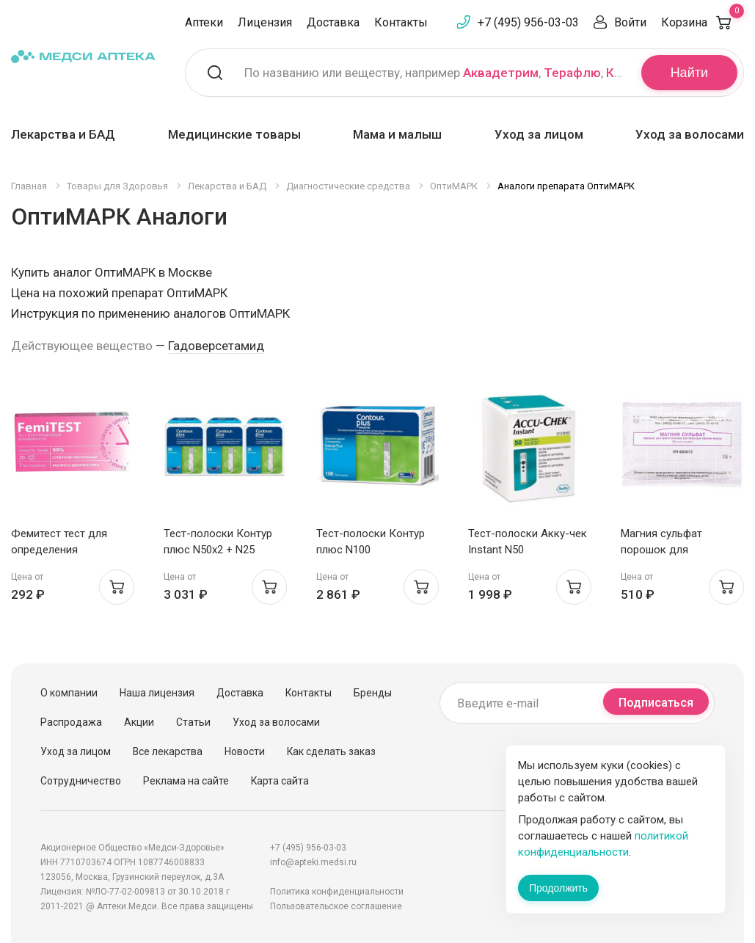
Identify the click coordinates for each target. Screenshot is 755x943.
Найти (689, 72)
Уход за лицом (539, 134)
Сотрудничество (80, 781)
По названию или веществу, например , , (433, 72)
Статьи (193, 722)
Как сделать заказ (331, 751)
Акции (139, 722)
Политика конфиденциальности (337, 891)
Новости (245, 751)
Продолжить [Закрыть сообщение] (558, 888)
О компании (69, 693)
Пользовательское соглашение (336, 906)
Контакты (401, 22)
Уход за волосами (689, 134)
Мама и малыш (397, 134)
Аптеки (204, 22)
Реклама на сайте (186, 781)
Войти (630, 22)
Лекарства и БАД (63, 134)
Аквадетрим (501, 72)
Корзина (702, 22)
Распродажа (71, 722)
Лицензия (265, 22)
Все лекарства (168, 751)
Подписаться (656, 703)
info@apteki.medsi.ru (313, 862)
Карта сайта (280, 781)
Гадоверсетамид (216, 345)
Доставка (333, 22)
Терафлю (572, 72)
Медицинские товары (234, 134)
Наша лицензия (157, 693)
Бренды (373, 693)
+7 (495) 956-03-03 (528, 22)
